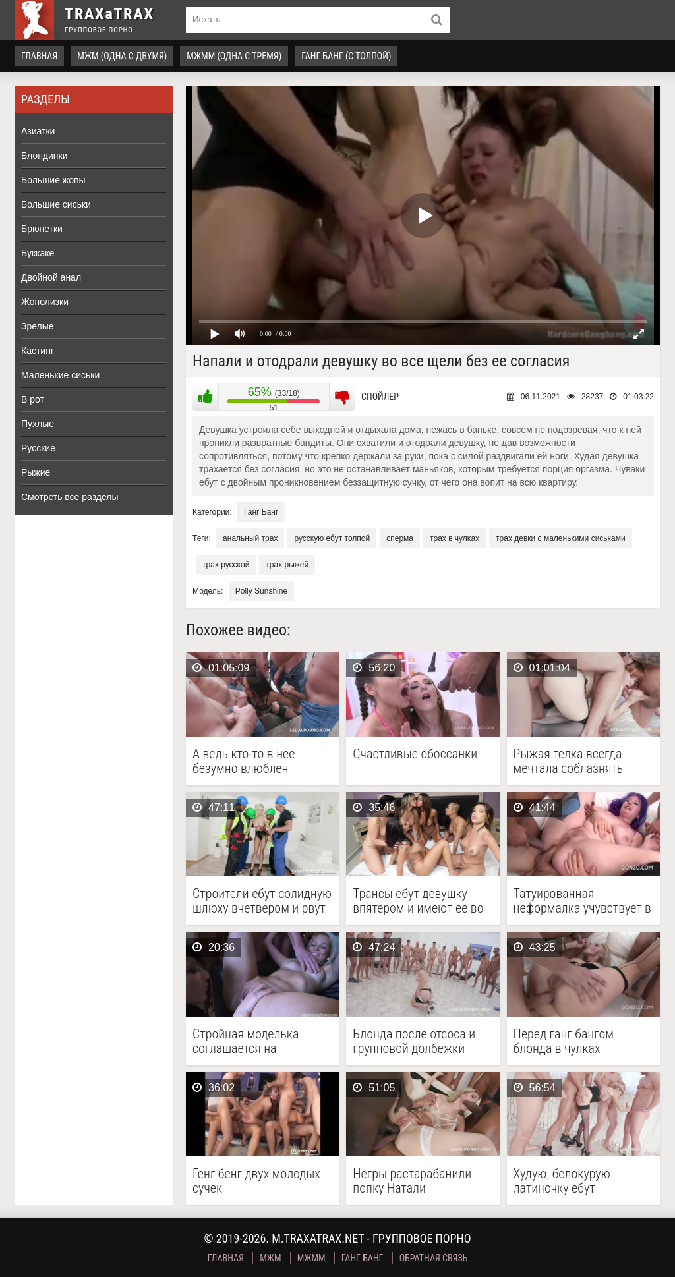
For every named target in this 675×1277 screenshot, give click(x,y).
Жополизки (45, 302)
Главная (39, 56)
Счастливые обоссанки (415, 754)
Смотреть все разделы (70, 497)
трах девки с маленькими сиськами (561, 538)
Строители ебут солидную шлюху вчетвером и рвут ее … (262, 900)
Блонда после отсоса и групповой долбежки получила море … (414, 1041)
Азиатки (38, 131)
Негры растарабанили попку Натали (412, 1180)
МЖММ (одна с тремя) (234, 56)
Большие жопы (53, 180)
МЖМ (270, 1258)
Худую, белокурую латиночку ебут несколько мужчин (564, 1180)
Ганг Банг (261, 512)
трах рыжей (287, 564)
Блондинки (44, 155)
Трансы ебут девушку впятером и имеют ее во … (418, 900)
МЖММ (311, 1258)
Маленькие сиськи (60, 375)
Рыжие (35, 472)
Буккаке (37, 253)
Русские (38, 448)
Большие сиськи (56, 204)
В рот (32, 399)
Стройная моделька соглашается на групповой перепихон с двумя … (254, 1041)
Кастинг (37, 350)
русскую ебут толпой (332, 538)
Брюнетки (42, 228)
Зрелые (37, 326)
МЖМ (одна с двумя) (122, 56)
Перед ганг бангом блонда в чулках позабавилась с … (564, 1041)
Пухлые (37, 423)
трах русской (225, 564)
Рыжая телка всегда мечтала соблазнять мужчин (569, 761)
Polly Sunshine (261, 591)
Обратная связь (433, 1258)
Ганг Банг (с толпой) (346, 56)
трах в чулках (454, 538)
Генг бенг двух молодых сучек (256, 1180)
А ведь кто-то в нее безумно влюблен (243, 761)
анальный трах (250, 538)
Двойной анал (51, 277)
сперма (399, 538)
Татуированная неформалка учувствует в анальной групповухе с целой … (582, 900)
